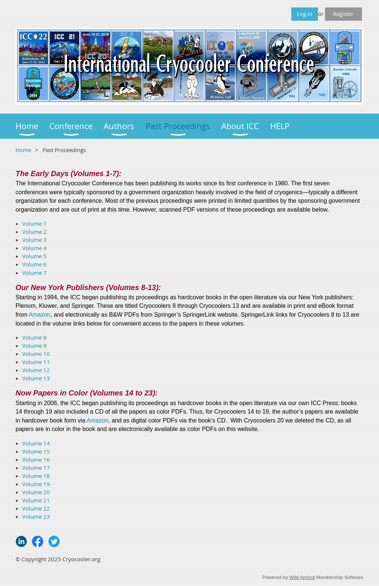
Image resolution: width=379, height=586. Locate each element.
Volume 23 (36, 516)
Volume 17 (36, 467)
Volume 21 (36, 500)
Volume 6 (34, 264)
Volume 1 (34, 223)
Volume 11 (36, 362)
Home (23, 150)
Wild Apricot (302, 577)
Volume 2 (34, 231)
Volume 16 (36, 459)
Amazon (40, 314)
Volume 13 (36, 378)
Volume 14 (36, 443)
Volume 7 (34, 272)
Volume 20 (36, 492)
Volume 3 (34, 239)
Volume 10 (36, 353)
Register (343, 13)
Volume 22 (36, 508)
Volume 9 (34, 345)
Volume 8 (34, 337)
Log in (304, 13)
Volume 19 (36, 484)
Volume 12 (36, 370)
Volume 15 (36, 451)
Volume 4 (34, 248)
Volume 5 (34, 256)
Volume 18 (36, 475)
